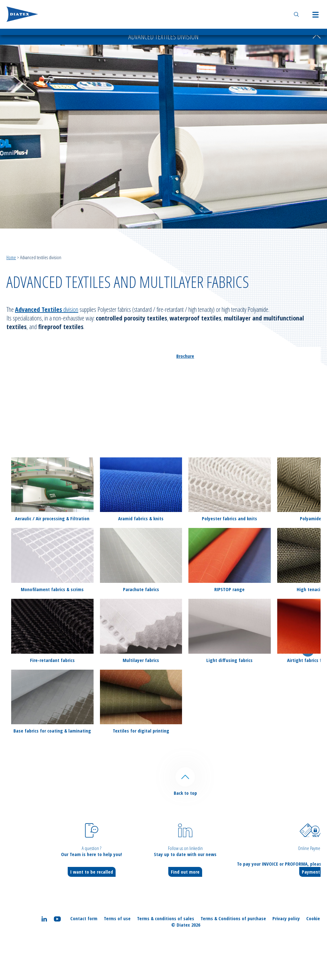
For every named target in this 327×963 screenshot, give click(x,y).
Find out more (185, 872)
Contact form (83, 918)
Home (11, 257)
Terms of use (117, 918)
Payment (311, 872)
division (46, 309)
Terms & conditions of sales (165, 918)
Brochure (185, 356)
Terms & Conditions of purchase (233, 918)
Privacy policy (286, 918)
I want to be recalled (91, 872)
